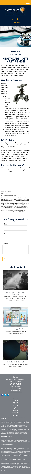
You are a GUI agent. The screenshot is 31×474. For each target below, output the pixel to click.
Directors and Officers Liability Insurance (15, 293)
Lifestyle (15, 410)
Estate (15, 403)
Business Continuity (21, 459)
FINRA (19, 441)
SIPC (22, 441)
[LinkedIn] (15, 19)
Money (15, 409)
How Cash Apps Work (15, 329)
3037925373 (15, 23)
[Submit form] (6, 259)
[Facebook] (17, 19)
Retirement (15, 400)
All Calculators (15, 415)
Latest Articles (15, 412)
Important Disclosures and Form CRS (8, 459)
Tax (15, 407)
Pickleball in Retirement (15, 362)
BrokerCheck (4, 418)
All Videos (15, 414)
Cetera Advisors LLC (9, 440)
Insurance (15, 405)
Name (5, 224)
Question (5, 243)
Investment (15, 402)
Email (5, 234)
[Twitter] (13, 19)
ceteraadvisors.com (5, 456)
